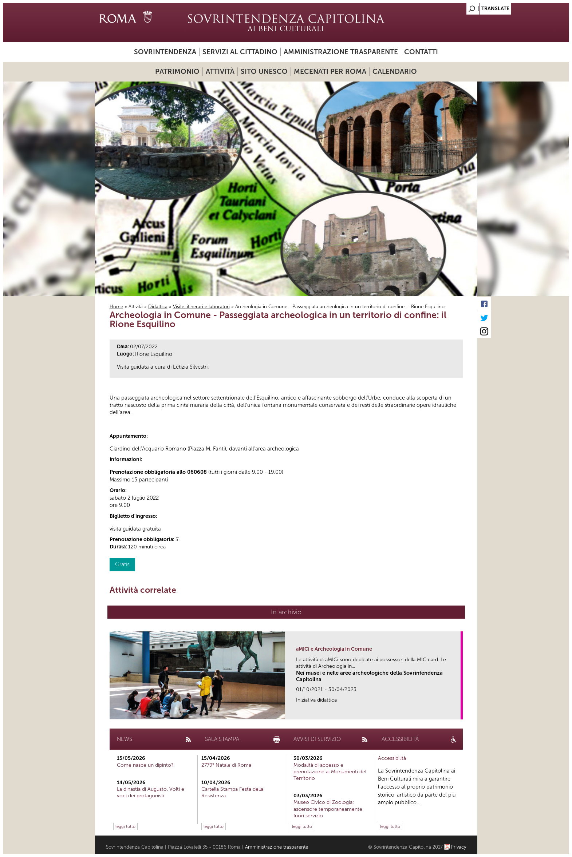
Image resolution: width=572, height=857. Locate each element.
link (457, 712)
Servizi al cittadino (239, 52)
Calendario (394, 71)
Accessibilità (392, 758)
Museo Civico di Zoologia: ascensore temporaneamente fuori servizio (327, 808)
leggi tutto (125, 826)
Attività (220, 71)
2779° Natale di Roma (226, 765)
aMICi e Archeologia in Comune (334, 649)
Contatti (421, 52)
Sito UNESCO (264, 71)
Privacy (458, 847)
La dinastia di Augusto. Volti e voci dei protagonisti (150, 792)
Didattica (157, 306)
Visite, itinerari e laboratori (201, 306)
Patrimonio (177, 71)
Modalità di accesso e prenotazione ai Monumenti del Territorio (329, 771)
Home (116, 306)
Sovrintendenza (165, 52)
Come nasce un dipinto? (145, 765)
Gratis (122, 564)
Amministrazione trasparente (341, 52)
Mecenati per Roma (330, 71)
